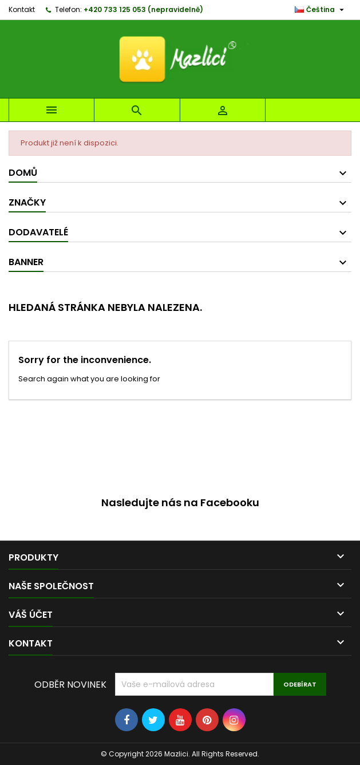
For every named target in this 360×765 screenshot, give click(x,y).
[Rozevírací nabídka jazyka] (321, 9)
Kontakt (22, 9)
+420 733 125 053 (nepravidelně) (143, 9)
